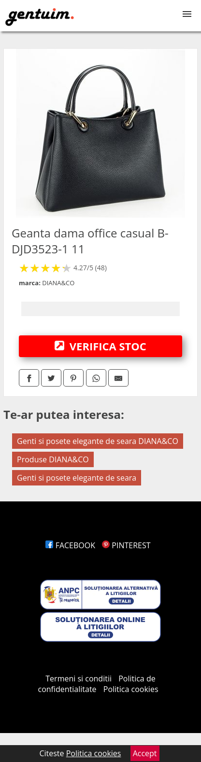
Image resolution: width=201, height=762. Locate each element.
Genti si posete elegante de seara (76, 477)
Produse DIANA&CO (53, 459)
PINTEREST (126, 545)
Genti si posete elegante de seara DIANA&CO (97, 441)
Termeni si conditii (78, 678)
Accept (145, 753)
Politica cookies (130, 689)
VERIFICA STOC (100, 346)
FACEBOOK (70, 545)
